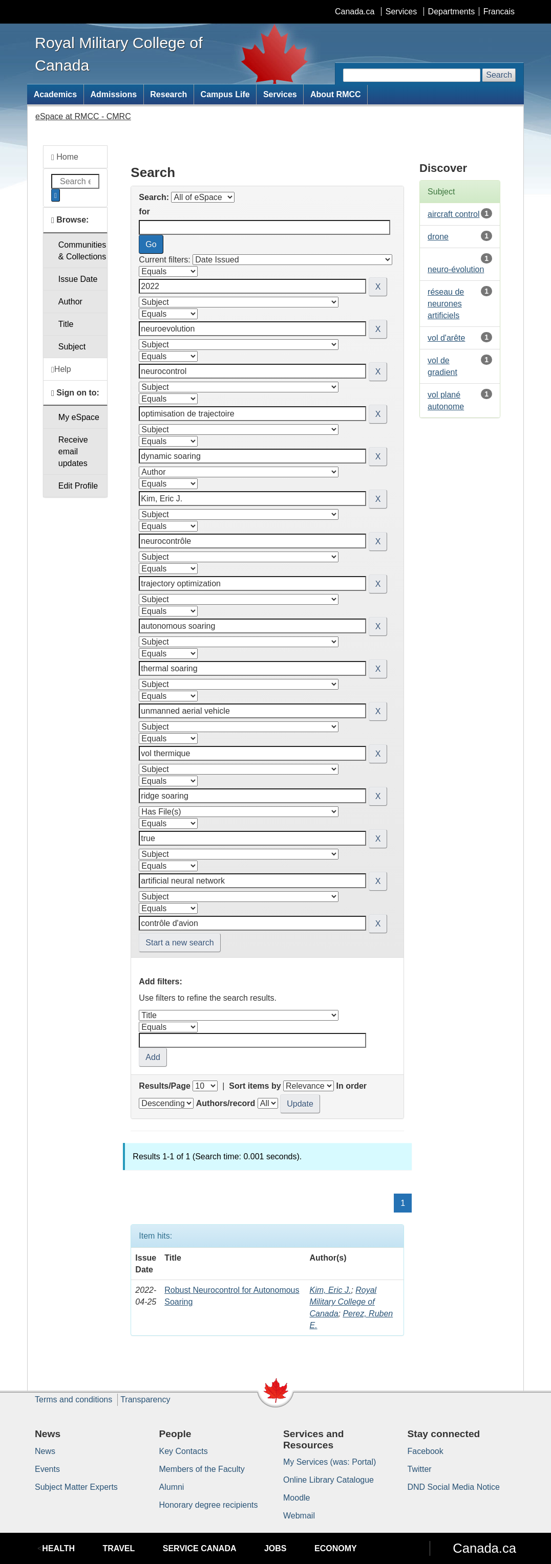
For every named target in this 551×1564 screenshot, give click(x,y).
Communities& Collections (82, 250)
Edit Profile (78, 485)
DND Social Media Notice (454, 1487)
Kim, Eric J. (330, 1290)
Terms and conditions (73, 1399)
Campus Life (225, 94)
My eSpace (78, 417)
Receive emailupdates (73, 451)
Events (47, 1469)
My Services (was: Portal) (329, 1462)
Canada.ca (354, 11)
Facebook (425, 1451)
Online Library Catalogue (328, 1479)
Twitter (420, 1469)
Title (66, 324)
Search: (154, 197)
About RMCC (335, 94)
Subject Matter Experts (76, 1487)
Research (168, 94)
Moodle (296, 1497)
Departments (451, 11)
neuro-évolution (456, 269)
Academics (55, 94)
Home (64, 157)
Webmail (299, 1515)
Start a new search (179, 942)
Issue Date (77, 279)
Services (401, 11)
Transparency (145, 1399)
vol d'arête (446, 338)
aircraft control (453, 214)
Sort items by (255, 1086)
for (144, 211)
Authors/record (226, 1103)
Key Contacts (183, 1451)
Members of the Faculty (202, 1469)
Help (61, 369)
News (45, 1451)
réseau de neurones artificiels (446, 304)
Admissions (113, 94)
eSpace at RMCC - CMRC (83, 116)
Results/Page (164, 1086)
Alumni (171, 1487)
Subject (72, 346)
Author (70, 301)
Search (499, 75)
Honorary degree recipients (208, 1505)
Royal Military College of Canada (342, 1302)
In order (351, 1086)
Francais (499, 11)
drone (438, 236)
